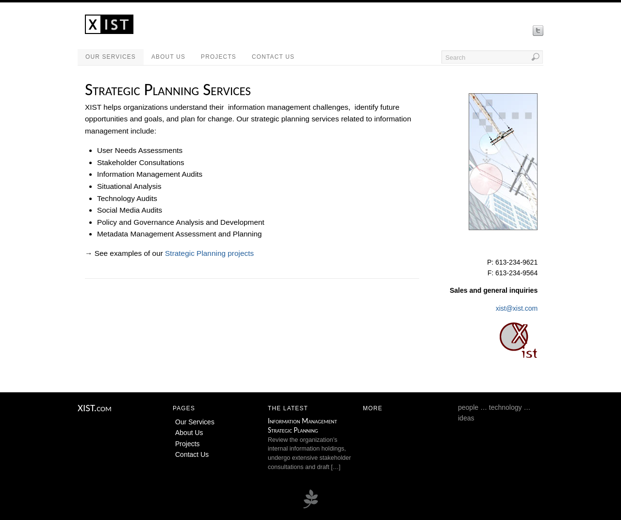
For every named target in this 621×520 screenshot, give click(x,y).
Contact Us (273, 56)
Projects (218, 56)
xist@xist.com (517, 308)
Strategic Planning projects (209, 253)
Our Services (110, 56)
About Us (168, 56)
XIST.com (95, 408)
